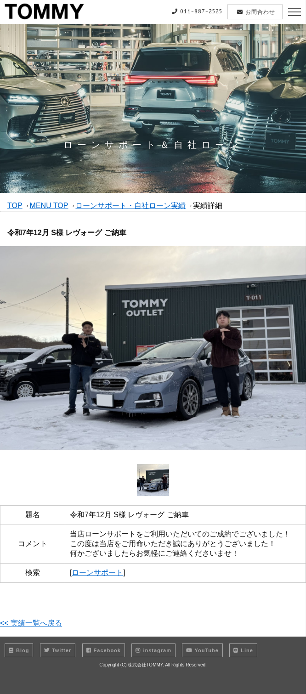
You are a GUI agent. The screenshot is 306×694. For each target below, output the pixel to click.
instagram (153, 650)
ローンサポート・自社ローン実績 (130, 205)
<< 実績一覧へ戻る (31, 623)
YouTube (202, 650)
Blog (19, 650)
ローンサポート (97, 572)
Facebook (103, 650)
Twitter (57, 650)
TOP (15, 205)
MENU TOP (49, 205)
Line (243, 650)
